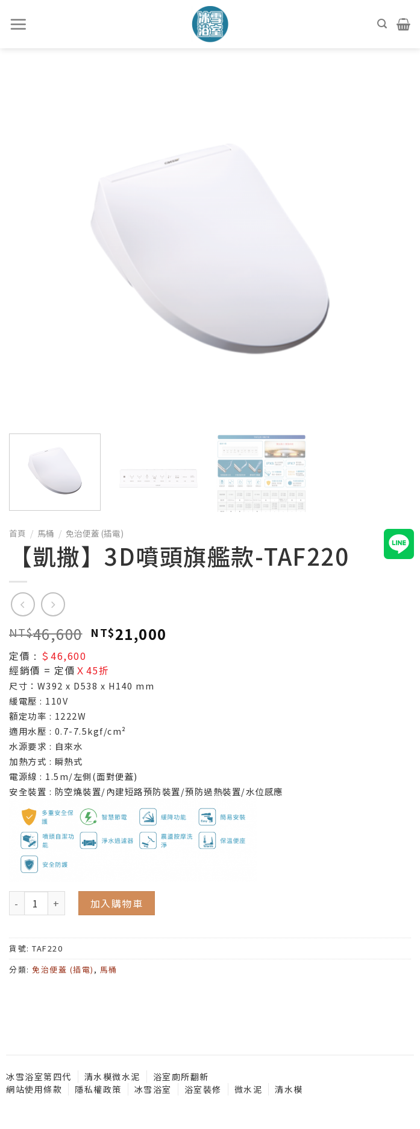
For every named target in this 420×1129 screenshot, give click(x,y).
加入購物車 (116, 903)
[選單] (18, 24)
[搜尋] (382, 24)
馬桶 (45, 533)
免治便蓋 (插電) (95, 533)
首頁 (17, 533)
